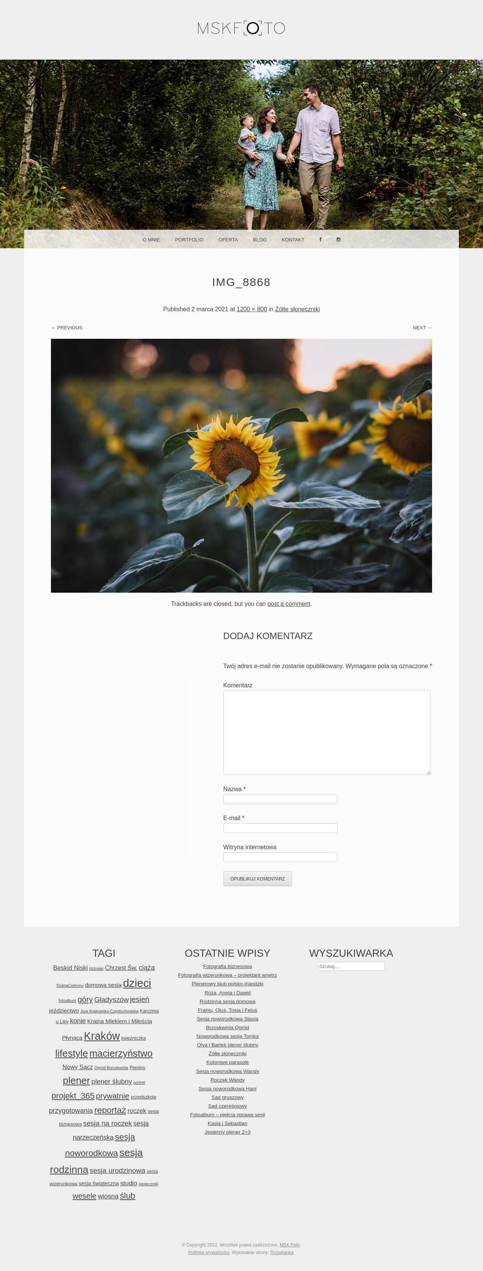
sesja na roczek (107, 1123)
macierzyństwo (121, 1053)
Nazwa (234, 789)
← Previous (67, 327)
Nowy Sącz (78, 1067)
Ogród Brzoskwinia (111, 1067)
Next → (422, 327)
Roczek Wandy (228, 1080)
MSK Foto (290, 1245)
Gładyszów (111, 1000)
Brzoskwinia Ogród (227, 1027)
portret (139, 1082)
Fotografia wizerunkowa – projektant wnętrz (227, 975)
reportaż (110, 1110)
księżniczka (134, 1038)
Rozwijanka (281, 1252)
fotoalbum (67, 1000)
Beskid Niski (70, 967)
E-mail (234, 818)
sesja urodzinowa (117, 1170)
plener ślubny (111, 1081)
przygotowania (71, 1110)
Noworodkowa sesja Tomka (228, 1036)
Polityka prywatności (208, 1252)
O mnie (151, 240)
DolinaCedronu (70, 985)
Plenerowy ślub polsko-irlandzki (227, 984)
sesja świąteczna (98, 1183)
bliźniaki (96, 968)
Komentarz (237, 685)
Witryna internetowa (250, 847)
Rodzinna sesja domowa (227, 1001)
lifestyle (71, 1053)
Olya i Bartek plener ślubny (227, 1045)
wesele (84, 1196)
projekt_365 (73, 1095)
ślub (127, 1195)
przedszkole (144, 1097)
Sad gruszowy (227, 1097)
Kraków (102, 1036)
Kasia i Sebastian (228, 1123)
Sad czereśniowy (227, 1106)
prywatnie (112, 1095)
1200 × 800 (252, 309)
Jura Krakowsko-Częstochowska (109, 1011)
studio (128, 1183)
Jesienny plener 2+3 (228, 1132)
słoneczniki (148, 1184)
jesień (139, 999)
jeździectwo (64, 1010)
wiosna (108, 1196)
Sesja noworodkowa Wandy (227, 1071)
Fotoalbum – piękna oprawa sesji (227, 1114)
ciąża (147, 967)
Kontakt (293, 240)
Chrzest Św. (121, 967)
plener (76, 1080)
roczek (137, 1110)
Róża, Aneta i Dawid (228, 993)
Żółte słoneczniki (297, 309)
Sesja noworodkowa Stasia (227, 1019)
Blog (260, 240)
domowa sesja (103, 985)
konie (78, 1021)
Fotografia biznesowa (227, 966)
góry (85, 999)
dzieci (137, 983)
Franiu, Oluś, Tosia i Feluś (227, 1010)
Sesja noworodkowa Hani (227, 1088)
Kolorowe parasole (227, 1062)
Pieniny (137, 1067)
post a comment (289, 604)
